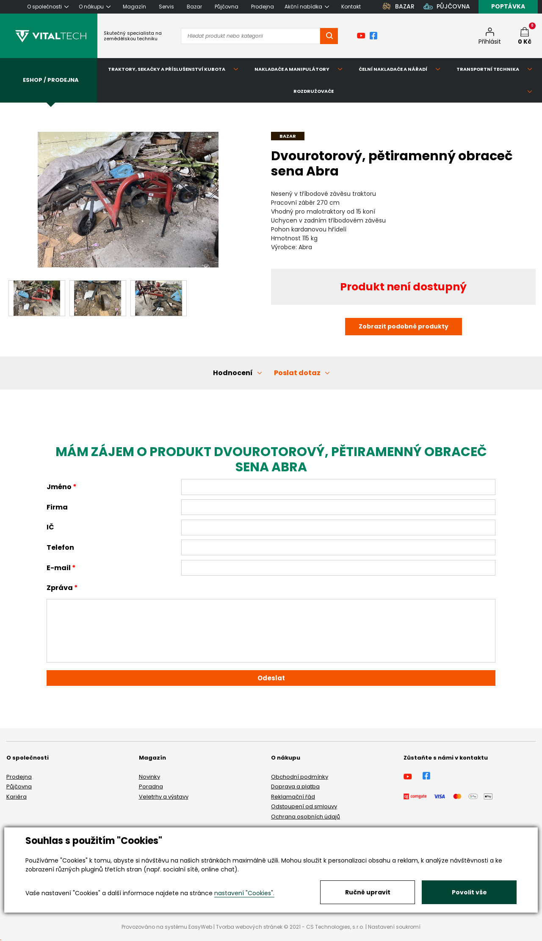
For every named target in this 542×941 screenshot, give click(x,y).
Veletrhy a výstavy (163, 797)
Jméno (59, 487)
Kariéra (16, 797)
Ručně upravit (367, 892)
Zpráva (60, 588)
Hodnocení (233, 373)
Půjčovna (19, 786)
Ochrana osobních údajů (305, 817)
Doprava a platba (295, 786)
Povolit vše (469, 892)
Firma (57, 507)
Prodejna (19, 777)
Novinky (149, 777)
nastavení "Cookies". (244, 893)
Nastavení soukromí (394, 926)
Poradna (151, 786)
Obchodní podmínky (299, 777)
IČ (50, 527)
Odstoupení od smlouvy (304, 806)
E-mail (59, 568)
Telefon (60, 547)
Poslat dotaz (297, 373)
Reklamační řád (293, 797)
